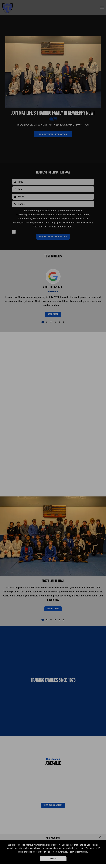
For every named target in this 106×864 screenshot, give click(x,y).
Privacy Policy (67, 852)
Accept (53, 859)
